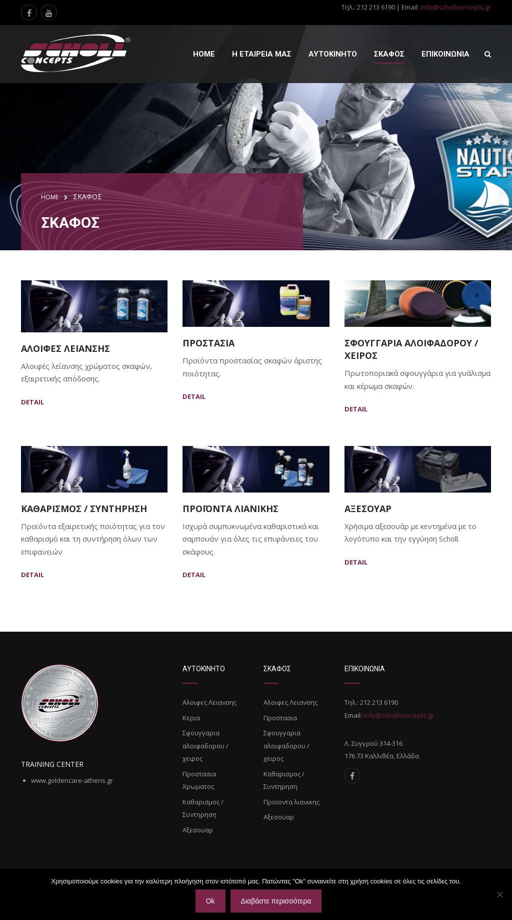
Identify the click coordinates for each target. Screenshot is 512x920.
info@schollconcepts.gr (455, 7)
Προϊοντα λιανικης (230, 509)
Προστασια (208, 343)
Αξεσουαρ (368, 509)
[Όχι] (499, 894)
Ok (210, 901)
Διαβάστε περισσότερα (276, 901)
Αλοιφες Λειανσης (65, 348)
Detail (32, 401)
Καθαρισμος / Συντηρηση (84, 509)
